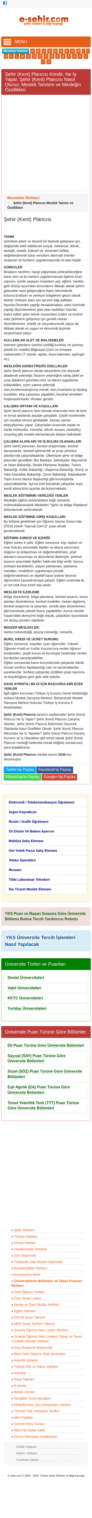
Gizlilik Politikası (26, 1447)
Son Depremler (25, 1255)
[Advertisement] (44, 145)
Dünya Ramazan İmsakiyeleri (35, 1436)
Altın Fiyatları (23, 1417)
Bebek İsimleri (24, 1392)
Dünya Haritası (25, 1243)
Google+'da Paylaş (59, 777)
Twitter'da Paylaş (20, 769)
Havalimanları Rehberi (30, 1249)
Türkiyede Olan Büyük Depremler (38, 1262)
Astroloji (20, 1373)
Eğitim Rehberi (25, 1311)
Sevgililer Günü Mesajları (32, 1398)
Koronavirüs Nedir (27, 1274)
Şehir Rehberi (24, 1230)
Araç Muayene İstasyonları (33, 1347)
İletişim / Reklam (26, 1453)
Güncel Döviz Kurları (29, 1424)
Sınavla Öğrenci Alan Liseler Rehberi (41, 1330)
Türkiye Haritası (25, 1236)
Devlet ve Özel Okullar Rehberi (36, 1305)
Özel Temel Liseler (27, 1298)
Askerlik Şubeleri (26, 1360)
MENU (15, 41)
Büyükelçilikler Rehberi (31, 1268)
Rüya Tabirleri (24, 1379)
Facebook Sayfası (27, 1459)
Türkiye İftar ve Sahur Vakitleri (36, 1367)
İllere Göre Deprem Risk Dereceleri (40, 1354)
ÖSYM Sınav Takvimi (29, 1317)
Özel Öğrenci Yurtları (29, 1292)
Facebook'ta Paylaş (54, 769)
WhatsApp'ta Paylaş (22, 777)
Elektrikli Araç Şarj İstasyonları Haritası (42, 1405)
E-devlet (20, 1386)
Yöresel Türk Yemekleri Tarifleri (36, 1411)
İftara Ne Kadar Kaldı (29, 1430)
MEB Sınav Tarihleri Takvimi (34, 1324)
